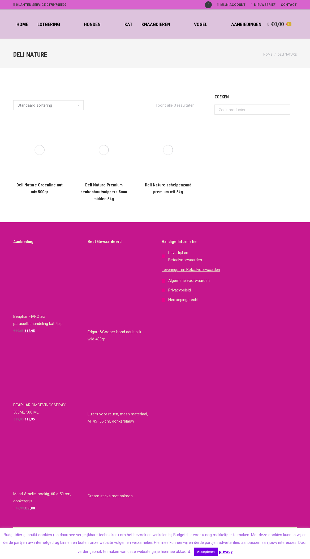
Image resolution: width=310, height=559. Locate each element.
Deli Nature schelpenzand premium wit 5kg (168, 188)
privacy (225, 551)
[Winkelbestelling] (48, 105)
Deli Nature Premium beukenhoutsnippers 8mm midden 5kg (103, 191)
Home (267, 54)
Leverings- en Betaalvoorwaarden (191, 269)
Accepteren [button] (206, 552)
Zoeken (284, 110)
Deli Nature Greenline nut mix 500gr (39, 188)
